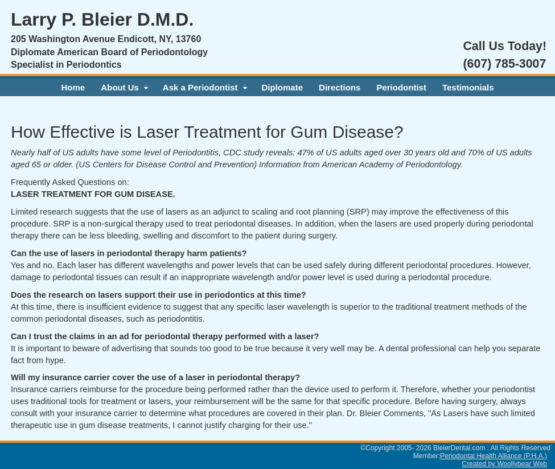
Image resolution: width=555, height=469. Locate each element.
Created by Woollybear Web (504, 464)
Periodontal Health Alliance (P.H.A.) (493, 456)
